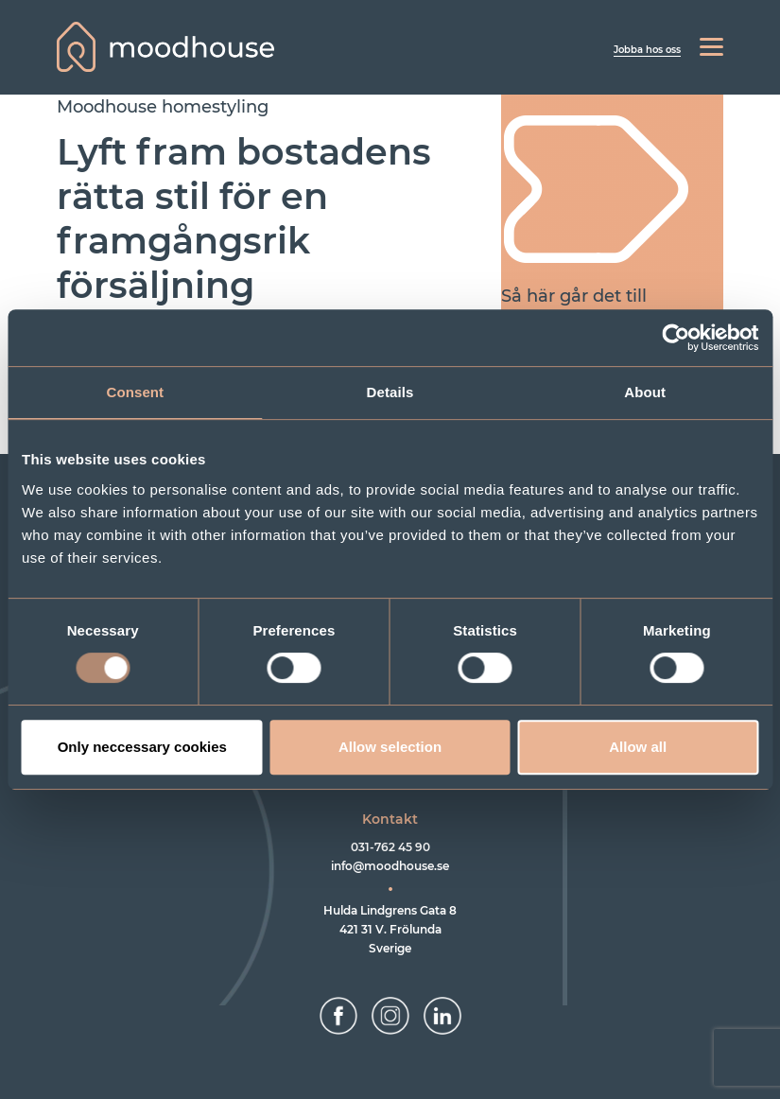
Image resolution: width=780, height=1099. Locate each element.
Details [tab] (390, 392)
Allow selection (390, 747)
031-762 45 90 (390, 847)
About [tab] (645, 392)
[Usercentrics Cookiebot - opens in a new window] (675, 337)
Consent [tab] (135, 392)
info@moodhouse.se (390, 866)
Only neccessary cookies (142, 747)
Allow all (638, 747)
